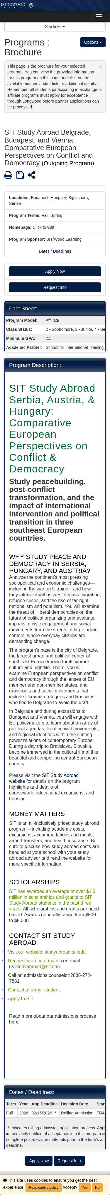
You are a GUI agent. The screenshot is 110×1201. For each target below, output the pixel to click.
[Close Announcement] (101, 66)
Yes (85, 1188)
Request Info (55, 287)
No (97, 1188)
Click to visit (43, 227)
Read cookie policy (43, 1188)
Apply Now (55, 271)
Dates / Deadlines (55, 251)
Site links (55, 26)
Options (93, 42)
